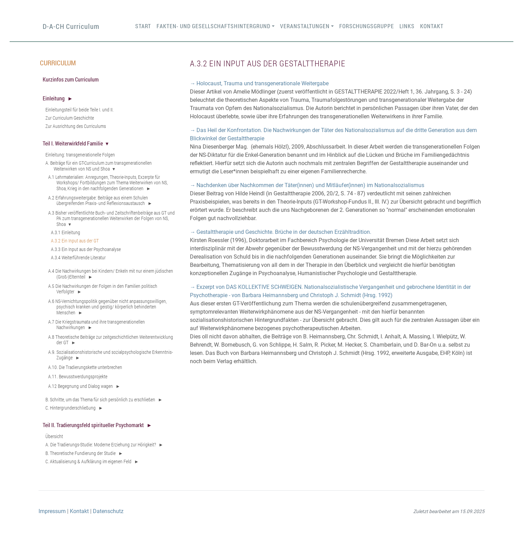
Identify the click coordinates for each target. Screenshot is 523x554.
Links (407, 26)
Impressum (52, 511)
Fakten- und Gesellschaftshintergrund (213, 26)
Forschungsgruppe (366, 26)
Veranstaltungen (305, 26)
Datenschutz (108, 511)
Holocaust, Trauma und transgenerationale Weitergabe (262, 83)
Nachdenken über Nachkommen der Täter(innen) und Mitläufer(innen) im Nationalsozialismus (310, 185)
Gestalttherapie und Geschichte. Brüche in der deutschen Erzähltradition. (283, 232)
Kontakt (432, 26)
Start (143, 26)
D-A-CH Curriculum (71, 26)
